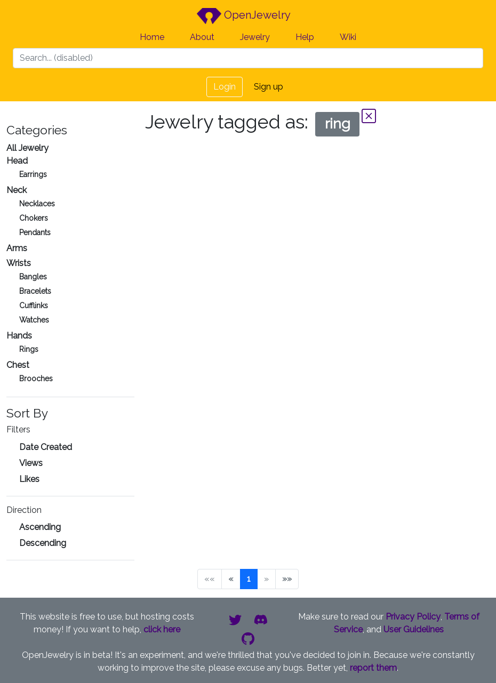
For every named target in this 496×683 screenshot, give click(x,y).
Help (304, 37)
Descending (42, 543)
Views (31, 463)
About (202, 37)
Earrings (33, 174)
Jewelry (255, 37)
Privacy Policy (413, 617)
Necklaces (37, 203)
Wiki (348, 37)
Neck (16, 190)
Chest (17, 365)
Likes (29, 479)
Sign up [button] (268, 87)
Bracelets (35, 291)
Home (152, 37)
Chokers (33, 218)
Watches (34, 320)
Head (17, 161)
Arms (16, 248)
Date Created (45, 447)
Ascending (40, 527)
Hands (19, 336)
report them (373, 668)
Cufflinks (33, 305)
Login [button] (224, 87)
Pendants (35, 232)
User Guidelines (413, 629)
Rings (28, 349)
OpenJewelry (243, 16)
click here (161, 629)
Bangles (33, 276)
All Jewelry (27, 148)
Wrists (18, 263)
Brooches (36, 378)
